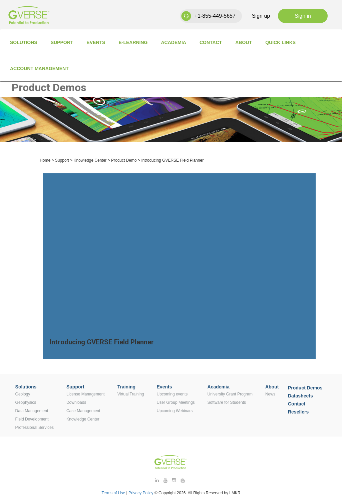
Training (126, 386)
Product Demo (124, 160)
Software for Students (227, 402)
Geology (22, 394)
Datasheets (300, 395)
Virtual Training (130, 394)
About (243, 42)
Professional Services (34, 427)
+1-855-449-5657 (215, 16)
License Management (85, 394)
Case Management (83, 410)
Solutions (23, 42)
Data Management (31, 410)
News (270, 394)
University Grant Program (230, 394)
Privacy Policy (141, 493)
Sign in (303, 16)
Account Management (39, 68)
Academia (173, 42)
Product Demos (305, 387)
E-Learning (132, 42)
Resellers (298, 411)
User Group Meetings (176, 402)
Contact (211, 42)
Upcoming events (172, 394)
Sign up (261, 16)
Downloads (76, 402)
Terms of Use (113, 493)
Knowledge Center (90, 160)
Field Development (32, 419)
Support (62, 42)
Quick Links (280, 42)
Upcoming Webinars (175, 410)
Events (95, 42)
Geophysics (25, 402)
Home (45, 160)
